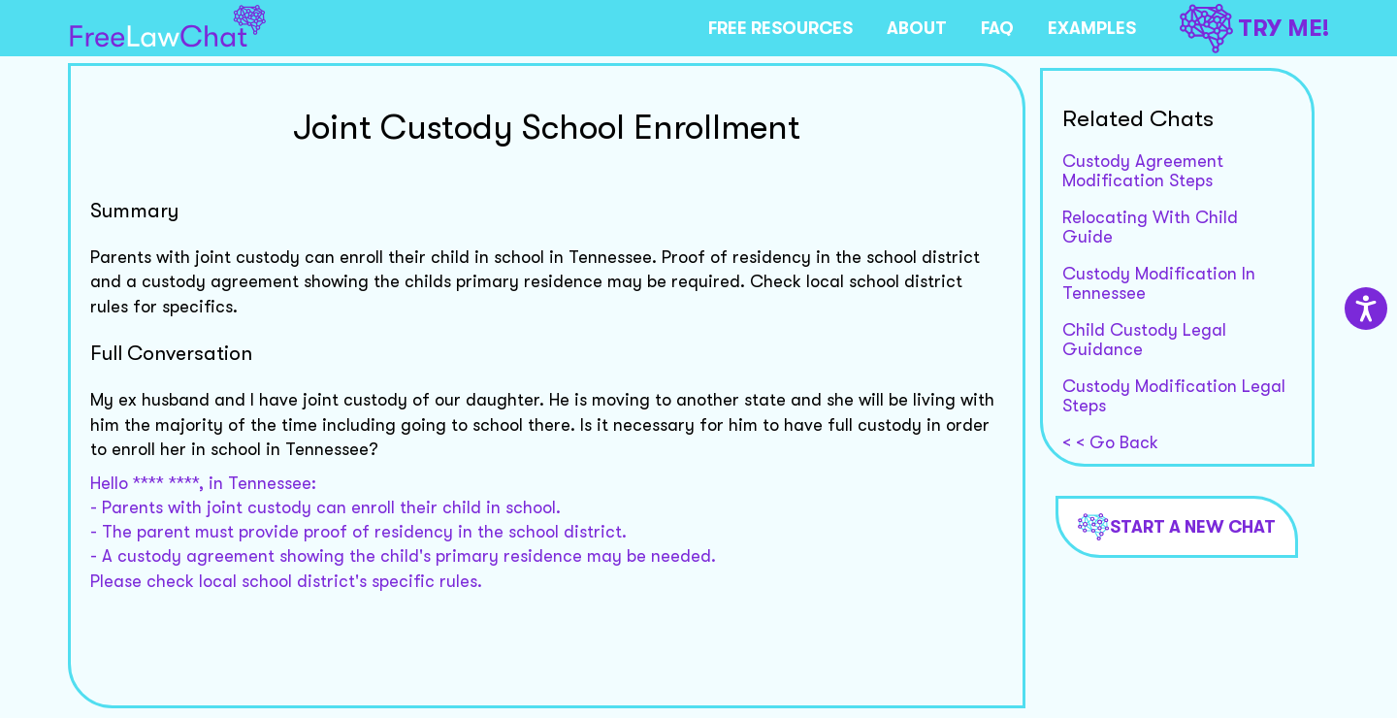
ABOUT (917, 28)
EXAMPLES (1092, 28)
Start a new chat (1177, 526)
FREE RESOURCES (780, 28)
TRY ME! (1254, 28)
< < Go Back (1110, 442)
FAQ (997, 28)
